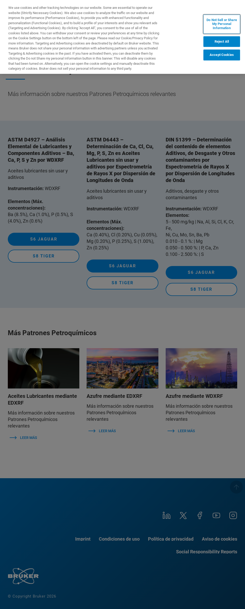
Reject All (222, 41)
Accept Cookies (222, 55)
